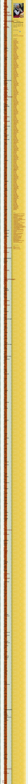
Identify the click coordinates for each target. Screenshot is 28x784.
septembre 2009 (16, 188)
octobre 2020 (15, 84)
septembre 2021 (16, 76)
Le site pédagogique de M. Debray (19, 226)
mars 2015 (15, 137)
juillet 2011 (15, 170)
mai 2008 (14, 201)
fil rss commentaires (16, 247)
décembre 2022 (16, 65)
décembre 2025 (16, 41)
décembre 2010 (16, 176)
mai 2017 (14, 116)
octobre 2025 (15, 42)
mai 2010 (14, 182)
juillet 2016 (15, 124)
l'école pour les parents (17, 242)
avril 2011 (15, 173)
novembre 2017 (16, 112)
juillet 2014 (15, 143)
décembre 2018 (16, 101)
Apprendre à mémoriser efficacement (17, 238)
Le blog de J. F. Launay (17, 218)
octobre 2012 (15, 158)
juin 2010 (14, 181)
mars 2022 (15, 71)
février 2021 (15, 81)
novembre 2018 (16, 102)
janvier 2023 (15, 64)
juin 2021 (14, 78)
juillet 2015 (15, 134)
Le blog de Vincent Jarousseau (18, 222)
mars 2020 (15, 89)
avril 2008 (15, 202)
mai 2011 (14, 172)
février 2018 (15, 109)
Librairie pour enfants (16, 236)
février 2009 (15, 194)
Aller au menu (7, 1)
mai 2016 (14, 126)
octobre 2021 (15, 75)
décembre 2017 (16, 111)
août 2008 (15, 199)
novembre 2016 (16, 121)
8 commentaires (8, 529)
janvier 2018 (15, 110)
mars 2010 (15, 183)
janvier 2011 (15, 175)
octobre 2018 (15, 103)
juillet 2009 (15, 190)
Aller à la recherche (11, 1)
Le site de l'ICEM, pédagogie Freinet (19, 219)
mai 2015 (14, 135)
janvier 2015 (15, 139)
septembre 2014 (16, 142)
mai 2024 (14, 52)
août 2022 (15, 68)
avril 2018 (15, 108)
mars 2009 (15, 193)
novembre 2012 (16, 157)
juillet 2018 (15, 105)
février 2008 (15, 204)
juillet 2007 (15, 209)
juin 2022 (14, 69)
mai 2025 (14, 44)
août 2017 (15, 114)
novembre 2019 (16, 92)
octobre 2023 (15, 57)
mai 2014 (14, 144)
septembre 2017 (16, 113)
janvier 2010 (15, 185)
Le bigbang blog (16, 223)
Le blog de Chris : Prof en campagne (17, 221)
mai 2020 (14, 87)
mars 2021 (15, 80)
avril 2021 (15, 79)
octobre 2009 (15, 187)
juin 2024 (14, 51)
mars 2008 (15, 203)
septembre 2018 (16, 104)
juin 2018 (14, 106)
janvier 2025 (15, 46)
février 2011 (15, 174)
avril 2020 (15, 88)
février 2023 (15, 63)
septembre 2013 (16, 150)
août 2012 (15, 160)
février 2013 (15, 155)
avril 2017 (15, 117)
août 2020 (15, 86)
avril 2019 (15, 98)
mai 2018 (14, 107)
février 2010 (15, 184)
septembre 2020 (16, 85)
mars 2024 (15, 53)
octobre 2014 (15, 141)
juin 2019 (14, 96)
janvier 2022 (15, 73)
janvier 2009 (15, 195)
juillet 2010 (15, 180)
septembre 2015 (16, 132)
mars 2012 (15, 164)
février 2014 (15, 146)
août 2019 (15, 95)
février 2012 (15, 165)
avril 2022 (15, 70)
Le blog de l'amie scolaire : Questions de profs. (9, 15)
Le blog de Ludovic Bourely (17, 227)
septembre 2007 (16, 208)
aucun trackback (6, 251)
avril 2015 (15, 136)
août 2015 (15, 133)
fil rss (14, 246)
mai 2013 (14, 153)
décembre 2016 (16, 120)
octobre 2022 (15, 66)
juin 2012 (14, 161)
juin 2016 (14, 125)
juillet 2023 (15, 59)
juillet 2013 (15, 152)
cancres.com (15, 241)
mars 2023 (15, 62)
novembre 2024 (16, 47)
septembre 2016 (16, 122)
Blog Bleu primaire (16, 239)
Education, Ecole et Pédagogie (18, 35)
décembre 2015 (16, 130)
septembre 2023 (16, 58)
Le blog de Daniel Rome (17, 224)
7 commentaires (8, 768)
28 (22, 26)
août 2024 (15, 49)
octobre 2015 (15, 131)
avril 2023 (15, 61)
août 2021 (15, 77)
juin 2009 (14, 191)
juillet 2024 (15, 50)
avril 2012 (15, 163)
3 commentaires (8, 247)
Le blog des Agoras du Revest (18, 215)
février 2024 (15, 54)
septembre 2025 (16, 43)
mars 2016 (15, 127)
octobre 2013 (15, 149)
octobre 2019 (15, 93)
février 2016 (15, 128)
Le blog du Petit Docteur (17, 225)
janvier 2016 (15, 129)
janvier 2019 (15, 100)
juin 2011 (14, 171)
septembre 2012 (16, 159)
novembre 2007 (16, 206)
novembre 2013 (16, 148)
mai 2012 (14, 162)
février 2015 (15, 138)
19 (19, 25)
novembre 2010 (16, 177)
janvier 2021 (15, 82)
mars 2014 (15, 145)
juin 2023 (14, 60)
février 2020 (15, 90)
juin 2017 (14, 115)
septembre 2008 (16, 198)
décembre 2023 (16, 56)
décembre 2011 (16, 166)
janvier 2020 (15, 91)
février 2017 (15, 118)
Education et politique (16, 234)
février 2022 (15, 72)
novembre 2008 (16, 196)
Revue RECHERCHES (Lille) (18, 240)
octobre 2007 (15, 207)
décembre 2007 (16, 205)
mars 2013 (15, 154)
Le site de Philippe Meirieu (17, 229)
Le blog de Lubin (16, 220)
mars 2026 (15, 40)
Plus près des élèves (16, 237)
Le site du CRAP (16, 228)
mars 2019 (15, 99)
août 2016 (15, 123)
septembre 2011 (16, 169)
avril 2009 (15, 192)
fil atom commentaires (17, 248)
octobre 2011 (15, 168)
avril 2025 (15, 45)
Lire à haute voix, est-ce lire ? (6, 553)
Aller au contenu (3, 1)
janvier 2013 (15, 156)
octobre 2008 (15, 197)
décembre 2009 (16, 186)
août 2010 (15, 179)
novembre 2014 (16, 140)
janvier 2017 (15, 119)
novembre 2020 (16, 83)
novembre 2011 (16, 167)
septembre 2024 (16, 48)
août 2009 (15, 189)
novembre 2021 (16, 74)
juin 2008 (14, 200)
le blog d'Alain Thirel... (17, 235)
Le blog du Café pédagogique (18, 233)
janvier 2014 (15, 147)
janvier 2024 (15, 55)
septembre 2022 (16, 67)
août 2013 (15, 151)
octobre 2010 (15, 178)
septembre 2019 (16, 94)
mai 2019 (14, 97)
